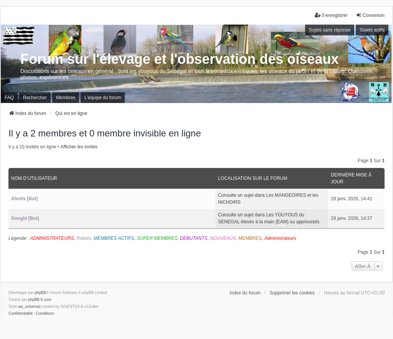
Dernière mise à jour (351, 178)
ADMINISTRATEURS (52, 238)
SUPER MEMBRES (157, 238)
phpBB (40, 293)
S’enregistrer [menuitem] (331, 15)
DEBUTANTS (194, 238)
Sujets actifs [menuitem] (372, 30)
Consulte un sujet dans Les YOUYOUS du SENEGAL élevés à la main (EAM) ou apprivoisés (268, 218)
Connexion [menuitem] (370, 15)
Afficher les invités (79, 147)
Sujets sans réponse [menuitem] (330, 30)
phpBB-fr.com (39, 299)
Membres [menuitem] (65, 97)
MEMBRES (250, 238)
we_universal (29, 306)
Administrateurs (280, 238)
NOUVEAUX (223, 238)
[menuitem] (20, 313)
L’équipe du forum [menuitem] (102, 97)
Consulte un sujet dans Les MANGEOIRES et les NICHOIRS (268, 199)
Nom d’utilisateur (34, 178)
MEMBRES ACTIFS (114, 238)
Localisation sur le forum (252, 178)
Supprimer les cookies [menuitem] (292, 293)
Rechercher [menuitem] (35, 97)
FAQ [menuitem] (9, 97)
